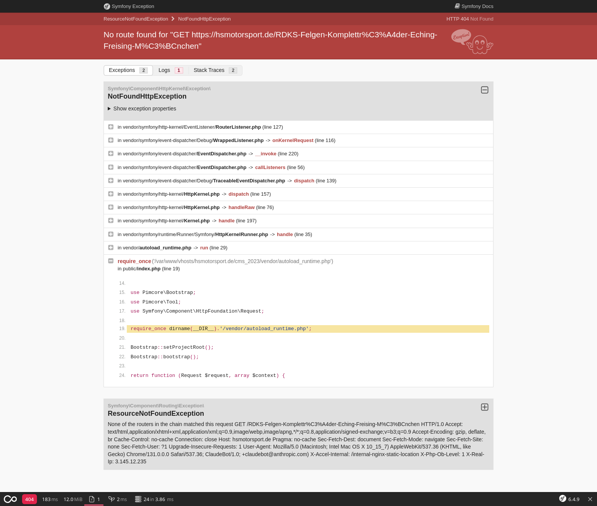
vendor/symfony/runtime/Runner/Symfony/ (196, 234)
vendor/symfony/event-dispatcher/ (185, 153)
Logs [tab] (170, 70)
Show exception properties (144, 108)
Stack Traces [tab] (216, 70)
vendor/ (158, 248)
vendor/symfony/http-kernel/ (172, 194)
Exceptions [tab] (128, 70)
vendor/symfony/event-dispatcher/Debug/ (194, 140)
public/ (142, 268)
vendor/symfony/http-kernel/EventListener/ (192, 127)
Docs (474, 6)
